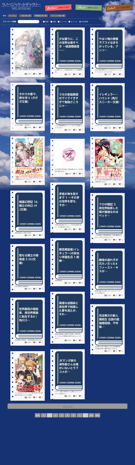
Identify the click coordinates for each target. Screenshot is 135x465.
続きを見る (68, 406)
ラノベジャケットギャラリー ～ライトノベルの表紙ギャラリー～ (78, 459)
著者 (46, 22)
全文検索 (84, 22)
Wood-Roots (124, 459)
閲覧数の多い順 (41, 16)
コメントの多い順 (57, 16)
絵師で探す (89, 8)
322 (91, 415)
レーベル (63, 22)
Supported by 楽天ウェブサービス (96, 461)
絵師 (54, 22)
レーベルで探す (119, 8)
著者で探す (59, 8)
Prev (37, 415)
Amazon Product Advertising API (118, 461)
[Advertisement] (67, 438)
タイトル (74, 22)
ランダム (12, 16)
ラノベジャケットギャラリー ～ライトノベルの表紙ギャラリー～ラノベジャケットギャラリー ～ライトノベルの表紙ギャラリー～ (21, 6)
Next (97, 415)
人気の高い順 (25, 16)
